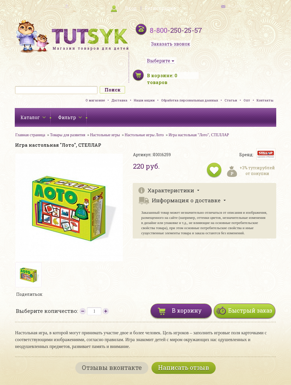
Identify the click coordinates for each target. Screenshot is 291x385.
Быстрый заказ (250, 310)
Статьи (231, 100)
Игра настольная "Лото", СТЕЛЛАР (199, 135)
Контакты (265, 100)
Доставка (119, 100)
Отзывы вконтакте (112, 367)
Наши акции (144, 100)
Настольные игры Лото (144, 135)
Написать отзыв (183, 367)
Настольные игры (105, 135)
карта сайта (53, 6)
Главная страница (30, 135)
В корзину (187, 310)
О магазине (95, 100)
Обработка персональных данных (189, 100)
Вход (131, 8)
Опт (247, 100)
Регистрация (160, 8)
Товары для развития (67, 135)
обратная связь (238, 6)
